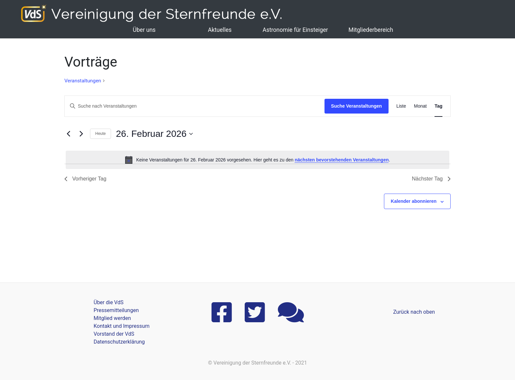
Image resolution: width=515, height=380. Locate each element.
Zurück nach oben (414, 312)
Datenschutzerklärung (119, 342)
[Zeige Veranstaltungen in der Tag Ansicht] (438, 106)
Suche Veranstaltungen (356, 106)
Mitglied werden (112, 318)
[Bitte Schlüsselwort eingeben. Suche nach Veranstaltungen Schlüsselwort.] (195, 106)
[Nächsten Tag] (81, 134)
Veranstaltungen (82, 81)
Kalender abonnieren (414, 201)
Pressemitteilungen (116, 310)
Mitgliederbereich (370, 30)
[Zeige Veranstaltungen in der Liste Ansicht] (401, 106)
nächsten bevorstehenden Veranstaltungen (342, 159)
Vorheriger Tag (85, 178)
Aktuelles (220, 30)
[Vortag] (68, 134)
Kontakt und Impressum (121, 326)
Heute (100, 133)
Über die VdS (108, 302)
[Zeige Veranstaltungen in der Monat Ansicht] (420, 106)
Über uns (144, 30)
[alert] (257, 160)
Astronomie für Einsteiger (295, 30)
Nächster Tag (431, 178)
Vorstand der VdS (114, 334)
